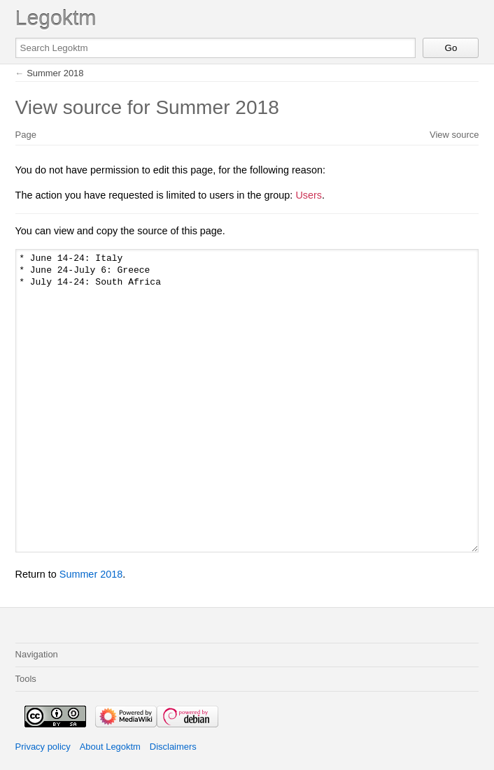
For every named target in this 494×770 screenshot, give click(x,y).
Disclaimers (173, 746)
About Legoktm (110, 746)
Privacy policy (43, 746)
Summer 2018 (55, 73)
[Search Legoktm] (215, 48)
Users (308, 195)
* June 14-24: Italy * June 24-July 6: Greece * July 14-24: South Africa (247, 400)
